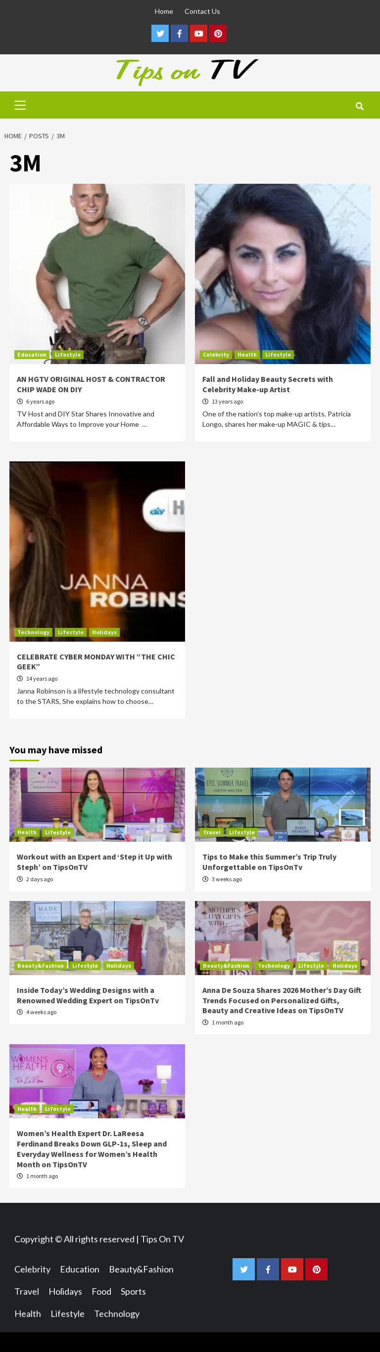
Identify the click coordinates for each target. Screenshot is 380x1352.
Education (32, 354)
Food (101, 1291)
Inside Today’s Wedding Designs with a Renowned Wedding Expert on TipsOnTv (88, 995)
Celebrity (216, 354)
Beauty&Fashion (40, 965)
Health (247, 354)
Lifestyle (68, 354)
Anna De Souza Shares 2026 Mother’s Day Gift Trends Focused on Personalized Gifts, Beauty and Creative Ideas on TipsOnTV (281, 1000)
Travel (212, 832)
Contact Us (202, 11)
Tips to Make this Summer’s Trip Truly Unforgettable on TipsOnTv (269, 862)
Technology (33, 632)
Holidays (104, 632)
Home (164, 11)
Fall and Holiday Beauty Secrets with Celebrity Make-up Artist (267, 384)
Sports (133, 1291)
